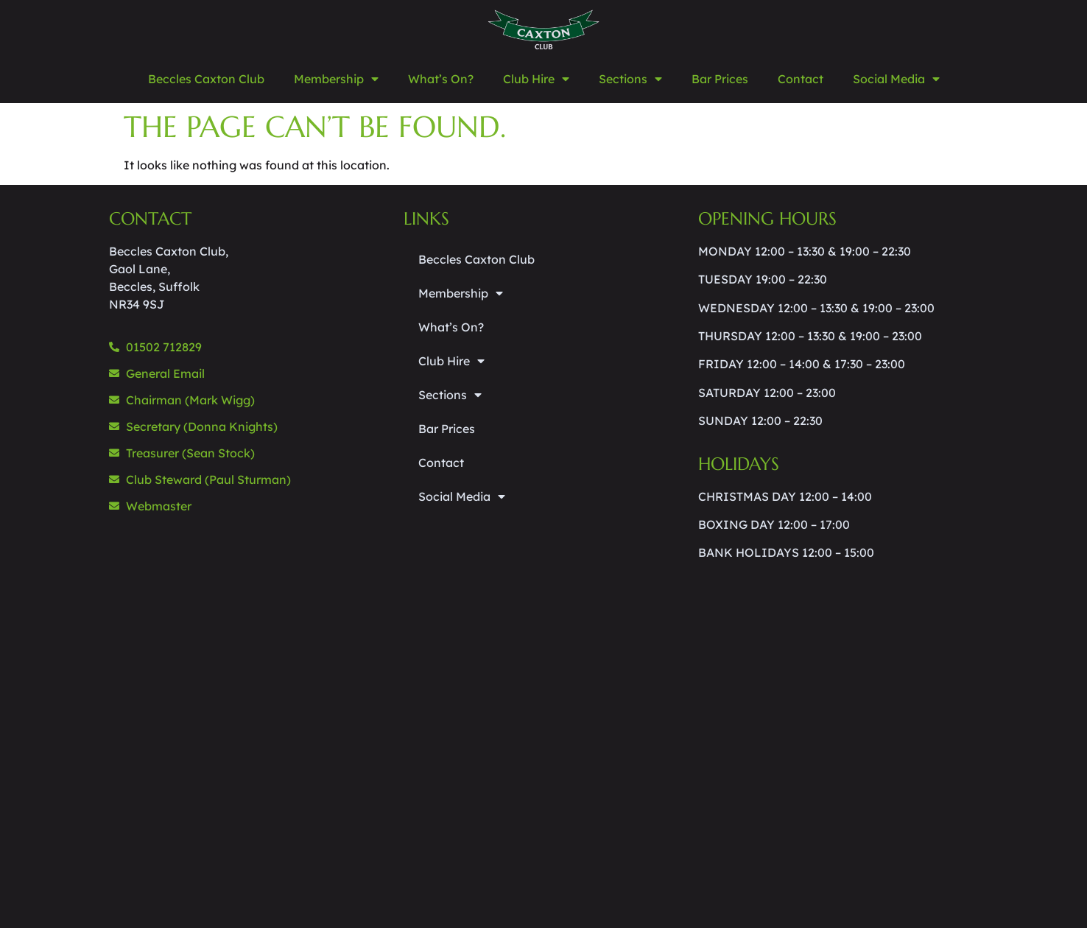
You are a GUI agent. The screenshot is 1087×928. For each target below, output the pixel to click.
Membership (336, 79)
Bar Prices (720, 78)
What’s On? (441, 78)
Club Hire (536, 79)
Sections (630, 79)
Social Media (896, 79)
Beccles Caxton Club (206, 78)
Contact (800, 78)
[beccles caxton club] (249, 725)
